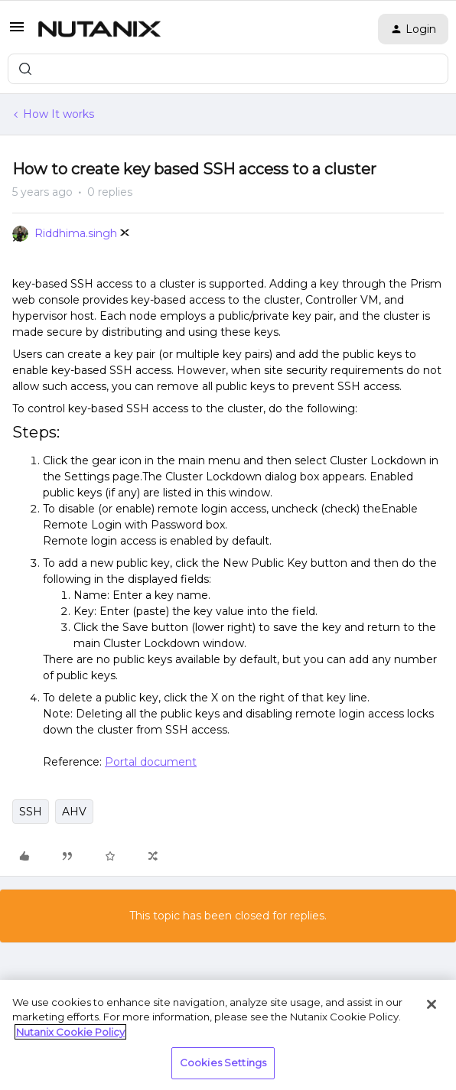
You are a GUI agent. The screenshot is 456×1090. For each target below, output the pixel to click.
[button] (17, 32)
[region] (228, 1035)
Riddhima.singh (75, 233)
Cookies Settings (223, 1062)
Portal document (151, 762)
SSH (30, 811)
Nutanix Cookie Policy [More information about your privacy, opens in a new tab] (70, 1032)
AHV (74, 811)
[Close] (431, 1004)
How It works (58, 114)
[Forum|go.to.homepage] (99, 29)
